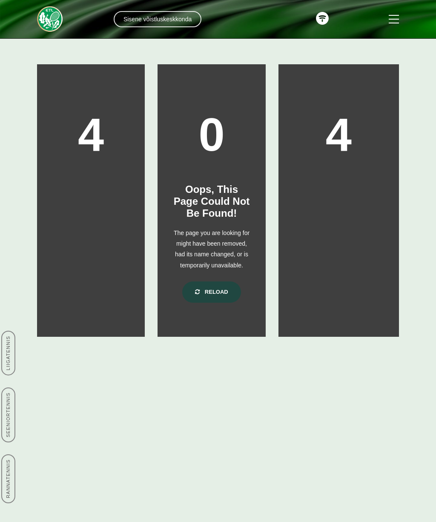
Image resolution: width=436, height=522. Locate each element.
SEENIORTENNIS (8, 415)
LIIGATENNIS (8, 353)
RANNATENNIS (8, 478)
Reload (211, 292)
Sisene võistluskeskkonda (157, 19)
